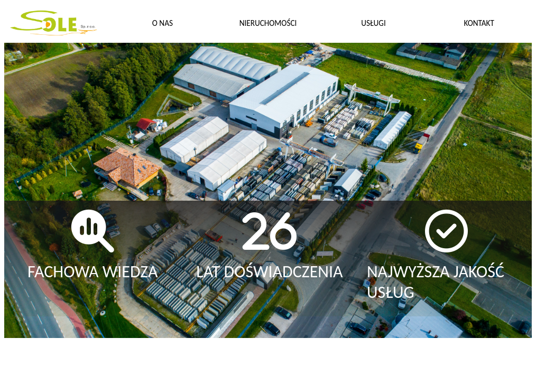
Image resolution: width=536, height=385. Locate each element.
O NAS (162, 23)
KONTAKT (479, 23)
